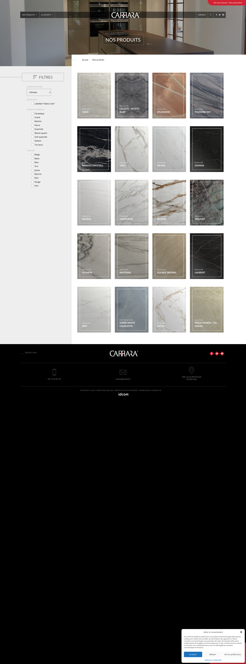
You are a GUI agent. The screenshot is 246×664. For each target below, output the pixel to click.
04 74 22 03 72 (54, 379)
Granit (37, 117)
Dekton (38, 140)
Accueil (85, 60)
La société (47, 15)
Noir (37, 178)
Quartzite (39, 129)
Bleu (37, 162)
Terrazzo (39, 144)
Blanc (37, 158)
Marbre (38, 121)
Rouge (37, 182)
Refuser (212, 654)
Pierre (37, 125)
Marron (38, 174)
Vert (36, 185)
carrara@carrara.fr (123, 379)
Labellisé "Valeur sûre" (45, 103)
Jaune (37, 170)
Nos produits (29, 15)
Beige (37, 154)
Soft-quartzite (41, 137)
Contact (202, 15)
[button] (241, 632)
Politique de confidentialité (213, 660)
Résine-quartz (41, 133)
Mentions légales (105, 390)
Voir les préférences (232, 654)
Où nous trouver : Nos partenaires (228, 2)
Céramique (39, 113)
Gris (36, 166)
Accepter (193, 654)
